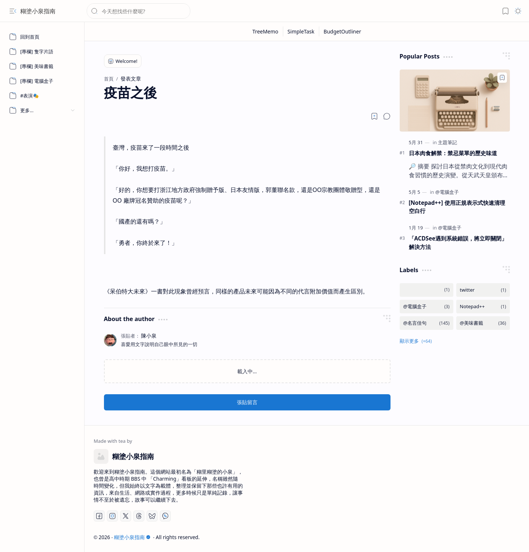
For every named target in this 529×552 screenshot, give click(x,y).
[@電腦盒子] (447, 192)
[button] (12, 11)
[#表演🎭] (42, 95)
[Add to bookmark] (502, 77)
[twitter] (483, 290)
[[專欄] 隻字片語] (42, 51)
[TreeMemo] (265, 31)
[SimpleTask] (301, 31)
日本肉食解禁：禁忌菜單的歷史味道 (453, 153)
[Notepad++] (483, 306)
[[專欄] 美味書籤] (42, 66)
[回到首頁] (42, 36)
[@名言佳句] (426, 323)
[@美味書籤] (483, 323)
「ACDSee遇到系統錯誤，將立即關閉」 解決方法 (458, 242)
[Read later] (374, 116)
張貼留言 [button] (247, 402)
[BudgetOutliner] (342, 31)
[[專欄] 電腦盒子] (42, 81)
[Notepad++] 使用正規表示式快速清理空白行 (457, 207)
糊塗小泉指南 (37, 11)
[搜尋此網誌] (138, 11)
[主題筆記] (447, 142)
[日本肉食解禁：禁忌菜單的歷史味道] (455, 101)
